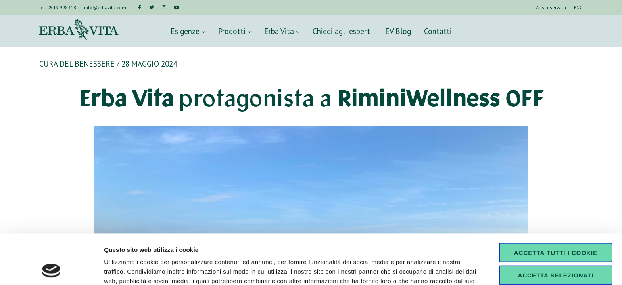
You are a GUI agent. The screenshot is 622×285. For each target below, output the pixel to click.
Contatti (438, 31)
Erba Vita (281, 31)
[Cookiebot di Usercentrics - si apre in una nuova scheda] (51, 270)
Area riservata (551, 7)
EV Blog (398, 31)
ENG (578, 7)
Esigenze (188, 31)
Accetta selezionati (555, 228)
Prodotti (234, 31)
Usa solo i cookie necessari (556, 253)
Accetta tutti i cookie (555, 205)
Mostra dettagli (417, 269)
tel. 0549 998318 (57, 7)
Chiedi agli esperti (342, 31)
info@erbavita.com (105, 7)
